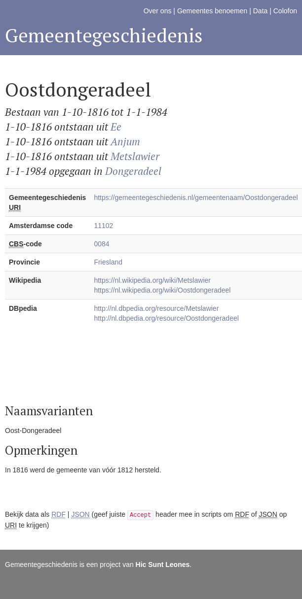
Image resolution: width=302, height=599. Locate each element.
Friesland (108, 262)
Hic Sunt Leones (163, 564)
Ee (116, 126)
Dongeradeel (133, 171)
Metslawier (135, 156)
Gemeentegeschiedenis (104, 35)
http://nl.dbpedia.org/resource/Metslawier (156, 308)
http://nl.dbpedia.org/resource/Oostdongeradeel (166, 318)
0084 (101, 244)
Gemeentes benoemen (212, 11)
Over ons (158, 11)
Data (260, 11)
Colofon (285, 11)
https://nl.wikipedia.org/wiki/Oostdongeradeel (162, 290)
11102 (103, 226)
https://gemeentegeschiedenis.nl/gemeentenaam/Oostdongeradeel (196, 197)
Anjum (125, 141)
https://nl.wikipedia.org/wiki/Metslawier (152, 280)
